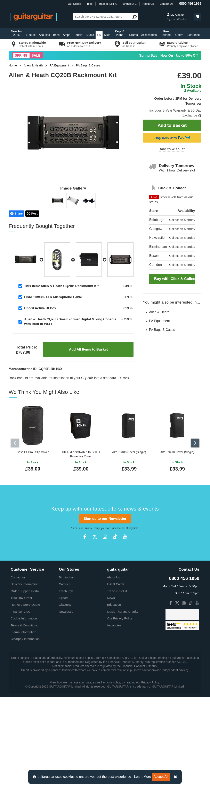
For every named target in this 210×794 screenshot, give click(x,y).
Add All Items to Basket (88, 349)
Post (32, 213)
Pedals (78, 35)
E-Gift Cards (115, 681)
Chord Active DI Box (40, 308)
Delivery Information (24, 681)
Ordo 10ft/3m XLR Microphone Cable (53, 297)
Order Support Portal (25, 688)
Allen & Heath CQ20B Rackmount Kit (61, 286)
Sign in (171, 19)
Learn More (142, 776)
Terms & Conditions (24, 722)
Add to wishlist (172, 149)
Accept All (161, 776)
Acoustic (44, 35)
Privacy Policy (92, 625)
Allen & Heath (33, 65)
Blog (89, 3)
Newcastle (66, 709)
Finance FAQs (20, 709)
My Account (176, 14)
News (111, 695)
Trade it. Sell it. (117, 688)
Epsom (63, 695)
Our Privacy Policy (119, 715)
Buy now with (172, 138)
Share (16, 213)
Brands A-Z (130, 3)
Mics (107, 35)
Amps (66, 35)
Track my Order (21, 695)
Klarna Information (23, 729)
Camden (65, 681)
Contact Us (166, 3)
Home (13, 65)
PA (99, 35)
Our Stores (74, 3)
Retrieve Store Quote (25, 702)
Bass (56, 35)
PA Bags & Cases (88, 65)
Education (114, 702)
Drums (133, 35)
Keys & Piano (119, 33)
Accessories (149, 35)
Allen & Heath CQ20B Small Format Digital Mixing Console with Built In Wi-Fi (70, 322)
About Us (148, 3)
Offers (179, 35)
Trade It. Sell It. (108, 3)
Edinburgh (66, 688)
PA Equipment (59, 65)
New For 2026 (16, 33)
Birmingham (67, 674)
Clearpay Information (25, 736)
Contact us (18, 674)
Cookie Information (24, 715)
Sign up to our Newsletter (105, 616)
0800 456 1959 (190, 3)
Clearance (193, 35)
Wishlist (181, 19)
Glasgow (65, 702)
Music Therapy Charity (122, 709)
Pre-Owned (166, 33)
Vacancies (114, 722)
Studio (90, 35)
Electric (30, 35)
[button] (197, 17)
